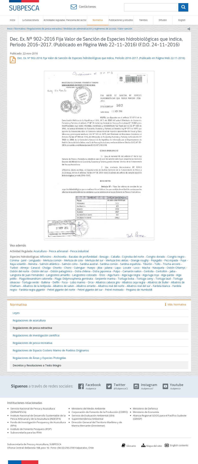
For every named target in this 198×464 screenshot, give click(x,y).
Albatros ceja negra (133, 282)
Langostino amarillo (58, 275)
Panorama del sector (76, 20)
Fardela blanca (161, 286)
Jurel (23, 260)
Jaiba (172, 271)
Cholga (46, 267)
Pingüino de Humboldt (139, 289)
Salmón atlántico (50, 264)
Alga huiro (113, 275)
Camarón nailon (132, 271)
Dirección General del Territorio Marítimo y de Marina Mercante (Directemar (97, 424)
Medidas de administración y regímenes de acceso (90, 28)
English (181, 20)
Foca (65, 282)
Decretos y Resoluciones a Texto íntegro (37, 365)
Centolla (148, 271)
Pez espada (171, 260)
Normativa (98, 20)
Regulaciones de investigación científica (36, 335)
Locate (127, 267)
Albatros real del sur (138, 286)
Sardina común (109, 264)
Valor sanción (125, 28)
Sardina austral (89, 264)
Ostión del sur (40, 271)
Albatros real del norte (111, 286)
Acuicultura (40, 251)
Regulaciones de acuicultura (29, 320)
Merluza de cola (73, 260)
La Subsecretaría (30, 20)
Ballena (45, 282)
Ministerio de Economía (146, 412)
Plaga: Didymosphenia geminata (74, 278)
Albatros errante (86, 286)
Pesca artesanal (59, 251)
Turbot (14, 267)
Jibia (99, 267)
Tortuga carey (144, 278)
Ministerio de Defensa (145, 408)
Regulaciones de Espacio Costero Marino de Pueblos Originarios (51, 350)
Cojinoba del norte (133, 256)
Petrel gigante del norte (61, 289)
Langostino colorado (84, 275)
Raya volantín (18, 264)
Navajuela (158, 267)
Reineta (32, 264)
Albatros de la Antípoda (37, 286)
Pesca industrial (79, 251)
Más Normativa (175, 304)
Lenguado (35, 260)
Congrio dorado (155, 256)
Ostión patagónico (61, 271)
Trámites (143, 20)
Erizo (102, 275)
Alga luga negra (131, 275)
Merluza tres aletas (117, 260)
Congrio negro (175, 256)
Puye (183, 260)
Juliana (108, 267)
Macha (146, 267)
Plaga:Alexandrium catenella (35, 278)
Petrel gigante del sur (90, 289)
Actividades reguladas (54, 20)
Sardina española (130, 264)
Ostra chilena (82, 271)
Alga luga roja (151, 275)
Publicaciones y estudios (121, 20)
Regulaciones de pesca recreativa (32, 343)
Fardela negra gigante (32, 289)
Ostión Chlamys (176, 267)
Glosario (131, 446)
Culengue (79, 267)
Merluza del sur (94, 260)
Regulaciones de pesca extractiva (44, 28)
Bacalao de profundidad (83, 256)
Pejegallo (156, 260)
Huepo (91, 267)
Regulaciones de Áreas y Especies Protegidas (39, 358)
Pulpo (116, 271)
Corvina (14, 260)
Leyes (16, 313)
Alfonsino (45, 256)
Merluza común (52, 260)
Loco (137, 267)
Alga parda (167, 275)
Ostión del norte (19, 271)
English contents (179, 445)
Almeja (24, 267)
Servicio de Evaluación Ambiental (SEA (93, 415)
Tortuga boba (126, 278)
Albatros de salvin (63, 286)
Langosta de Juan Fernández (27, 275)
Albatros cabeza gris (108, 282)
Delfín (55, 282)
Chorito (57, 267)
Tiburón (147, 264)
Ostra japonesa (102, 271)
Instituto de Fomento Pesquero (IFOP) (30, 429)
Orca (90, 282)
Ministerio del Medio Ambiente (88, 408)
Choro (67, 267)
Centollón (161, 271)
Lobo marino (77, 282)
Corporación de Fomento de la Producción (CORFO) (100, 412)
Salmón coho (70, 264)
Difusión (163, 20)
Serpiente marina (105, 278)
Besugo (104, 256)
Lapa (118, 267)
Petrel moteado (114, 289)
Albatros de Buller (158, 282)
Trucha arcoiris (171, 264)
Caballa (115, 256)
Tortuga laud (163, 278)
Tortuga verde (30, 282)
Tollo (157, 264)
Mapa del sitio (154, 446)
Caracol (35, 267)
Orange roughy (140, 260)
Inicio (12, 20)
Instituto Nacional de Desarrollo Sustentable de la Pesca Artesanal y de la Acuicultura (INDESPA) (38, 417)
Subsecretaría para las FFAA (26, 432)
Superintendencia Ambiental (87, 418)
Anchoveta (60, 256)
